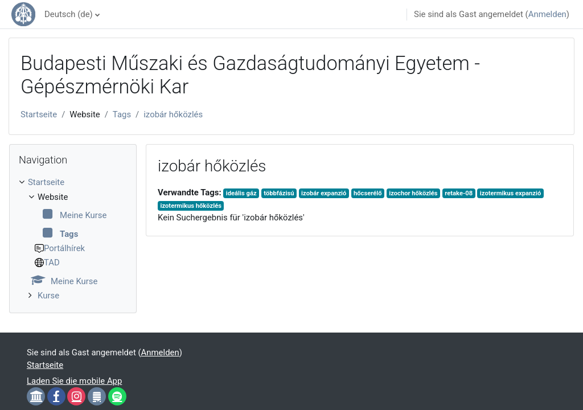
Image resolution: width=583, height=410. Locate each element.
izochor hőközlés (413, 193)
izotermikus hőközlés (190, 206)
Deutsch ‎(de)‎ (68, 14)
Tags (122, 114)
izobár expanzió (323, 193)
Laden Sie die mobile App (74, 381)
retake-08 (459, 193)
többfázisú (279, 193)
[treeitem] (73, 239)
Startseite (38, 114)
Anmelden (547, 14)
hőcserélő (368, 193)
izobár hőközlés (173, 114)
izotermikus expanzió (510, 193)
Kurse (48, 295)
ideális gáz (241, 193)
